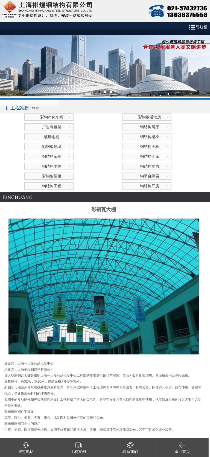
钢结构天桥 (149, 146)
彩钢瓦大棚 (22, 375)
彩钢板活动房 (149, 117)
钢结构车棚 (51, 156)
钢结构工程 (51, 186)
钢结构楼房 (149, 166)
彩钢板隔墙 (51, 146)
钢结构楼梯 (149, 137)
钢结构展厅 (149, 127)
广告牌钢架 (51, 127)
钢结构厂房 (149, 186)
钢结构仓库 (149, 156)
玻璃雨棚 (51, 137)
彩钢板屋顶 (51, 176)
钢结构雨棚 (51, 166)
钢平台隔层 (149, 176)
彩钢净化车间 (51, 117)
